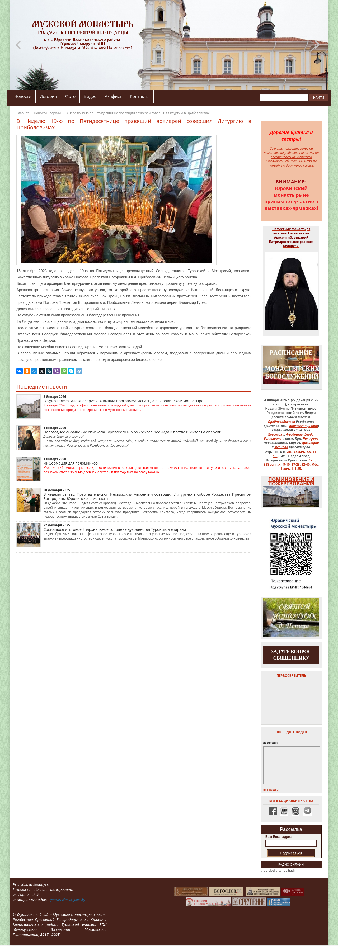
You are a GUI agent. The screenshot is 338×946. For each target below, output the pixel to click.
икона (313, 426)
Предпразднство (281, 421)
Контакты (139, 96)
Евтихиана (273, 438)
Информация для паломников (70, 463)
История (48, 96)
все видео (271, 789)
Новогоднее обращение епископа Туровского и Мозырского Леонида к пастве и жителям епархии (132, 431)
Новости (22, 96)
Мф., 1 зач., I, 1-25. (300, 466)
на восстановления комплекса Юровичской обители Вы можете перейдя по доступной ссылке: (292, 159)
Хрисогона (276, 434)
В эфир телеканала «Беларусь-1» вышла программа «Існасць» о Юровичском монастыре (123, 400)
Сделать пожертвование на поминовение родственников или (289, 150)
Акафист (113, 96)
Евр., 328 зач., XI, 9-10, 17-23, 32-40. (290, 462)
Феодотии (294, 434)
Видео (90, 96)
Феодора (281, 447)
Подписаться (291, 853)
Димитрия (310, 443)
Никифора (310, 438)
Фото (70, 96)
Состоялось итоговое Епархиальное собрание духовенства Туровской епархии (114, 529)
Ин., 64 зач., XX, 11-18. (295, 454)
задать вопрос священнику (291, 655)
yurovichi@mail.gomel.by (67, 899)
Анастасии (298, 426)
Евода (309, 434)
